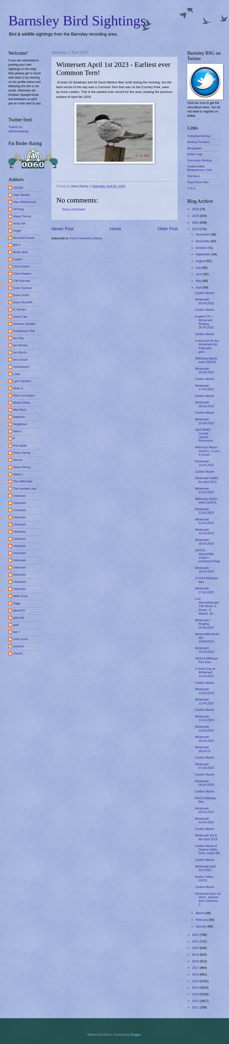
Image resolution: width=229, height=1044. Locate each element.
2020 (196, 948)
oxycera (18, 646)
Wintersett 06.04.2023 (204, 783)
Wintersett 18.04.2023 (204, 569)
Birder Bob (20, 252)
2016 (196, 974)
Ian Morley (20, 345)
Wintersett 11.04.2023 (204, 718)
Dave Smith (21, 295)
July (199, 267)
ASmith (18, 187)
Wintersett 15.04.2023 (204, 649)
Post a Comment (73, 209)
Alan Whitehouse (24, 202)
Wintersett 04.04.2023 (204, 820)
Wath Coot (20, 596)
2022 (196, 935)
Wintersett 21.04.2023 (204, 521)
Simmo (18, 460)
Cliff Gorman (21, 281)
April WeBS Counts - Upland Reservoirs (204, 435)
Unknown (19, 496)
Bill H (16, 245)
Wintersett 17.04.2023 (204, 590)
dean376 (19, 610)
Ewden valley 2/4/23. (204, 878)
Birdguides (194, 148)
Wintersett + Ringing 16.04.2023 (204, 623)
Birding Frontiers (198, 142)
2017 (196, 967)
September (204, 254)
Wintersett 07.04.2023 (204, 766)
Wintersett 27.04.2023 (204, 387)
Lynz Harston (22, 381)
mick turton (20, 639)
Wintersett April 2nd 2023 (205, 868)
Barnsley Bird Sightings (77, 20)
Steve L (18, 474)
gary (16, 624)
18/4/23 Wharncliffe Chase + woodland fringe (207, 555)
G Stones (19, 309)
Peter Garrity (22, 453)
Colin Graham (22, 288)
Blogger (135, 1034)
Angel (17, 230)
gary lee (18, 617)
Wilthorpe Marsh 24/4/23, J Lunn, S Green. (207, 450)
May (199, 281)
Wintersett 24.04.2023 (204, 463)
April (199, 287)
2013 (196, 994)
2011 (196, 1007)
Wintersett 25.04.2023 (204, 421)
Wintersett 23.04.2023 (204, 490)
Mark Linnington (24, 395)
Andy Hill (19, 223)
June (199, 274)
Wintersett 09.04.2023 (204, 738)
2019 (196, 954)
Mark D (18, 388)
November (203, 241)
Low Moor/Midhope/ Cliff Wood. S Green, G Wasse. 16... (207, 606)
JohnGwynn (21, 367)
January (201, 926)
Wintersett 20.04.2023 (204, 531)
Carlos (17, 259)
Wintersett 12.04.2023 (204, 701)
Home (115, 228)
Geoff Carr (20, 316)
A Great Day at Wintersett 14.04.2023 (205, 672)
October (201, 248)
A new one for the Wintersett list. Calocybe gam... (207, 346)
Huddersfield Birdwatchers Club (199, 168)
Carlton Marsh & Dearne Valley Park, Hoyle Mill (207, 849)
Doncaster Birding (199, 160)
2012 (196, 1001)
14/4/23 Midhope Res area (206, 660)
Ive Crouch (20, 359)
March (200, 913)
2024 (196, 222)
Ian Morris (20, 352)
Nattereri (19, 417)
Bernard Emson (23, 238)
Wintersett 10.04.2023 (204, 728)
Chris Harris (21, 266)
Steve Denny (22, 467)
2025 (196, 216)
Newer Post (62, 228)
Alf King (18, 209)
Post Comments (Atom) (86, 238)
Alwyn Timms (22, 216)
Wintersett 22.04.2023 (204, 510)
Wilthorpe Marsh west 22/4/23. (206, 500)
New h (17, 431)
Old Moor (193, 176)
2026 (196, 209)
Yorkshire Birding (198, 136)
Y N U (191, 188)
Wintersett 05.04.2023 (204, 810)
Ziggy (17, 603)
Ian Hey (18, 338)
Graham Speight (24, 324)
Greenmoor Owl (24, 331)
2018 (196, 961)
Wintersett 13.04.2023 (204, 691)
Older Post (167, 228)
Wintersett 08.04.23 (202, 749)
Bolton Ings (195, 154)
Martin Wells (21, 402)
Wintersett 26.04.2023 (204, 404)
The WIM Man (22, 481)
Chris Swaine (22, 273)
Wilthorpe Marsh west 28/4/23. (206, 360)
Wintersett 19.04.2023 (204, 541)
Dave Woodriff (22, 302)
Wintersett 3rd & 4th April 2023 (206, 837)
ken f (16, 632)
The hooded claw (24, 488)
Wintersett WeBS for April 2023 (206, 479)
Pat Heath (20, 445)
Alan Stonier (21, 195)
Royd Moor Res (197, 182)
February (202, 919)
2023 (196, 229)
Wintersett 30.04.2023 (204, 301)
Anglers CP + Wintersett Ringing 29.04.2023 (204, 322)
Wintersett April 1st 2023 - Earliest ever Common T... (207, 899)
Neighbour (20, 424)
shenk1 (18, 653)
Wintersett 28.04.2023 (204, 370)
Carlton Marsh (204, 293)
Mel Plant (19, 410)
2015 (196, 981)
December (203, 234)
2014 (196, 987)
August (201, 261)
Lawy (16, 374)
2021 (196, 941)
